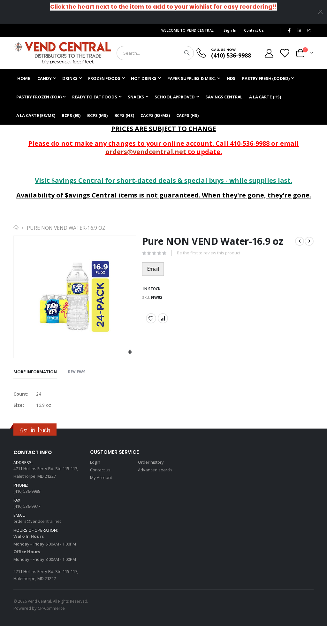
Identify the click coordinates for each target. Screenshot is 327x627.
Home (15, 228)
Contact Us (254, 30)
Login (95, 463)
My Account (101, 478)
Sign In (230, 30)
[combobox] (155, 53)
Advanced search (155, 471)
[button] (130, 352)
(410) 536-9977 (26, 507)
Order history (151, 463)
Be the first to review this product (209, 253)
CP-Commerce (51, 609)
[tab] (35, 372)
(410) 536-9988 (231, 55)
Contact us (100, 471)
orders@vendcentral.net (145, 151)
